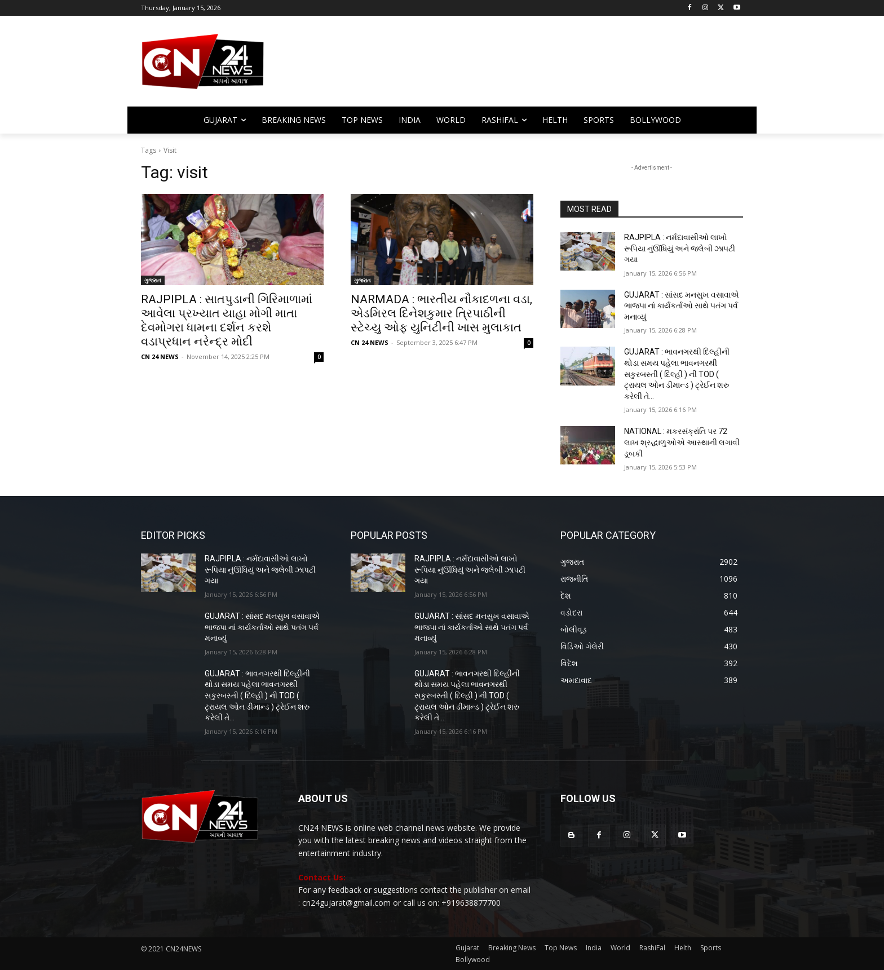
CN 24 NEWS (160, 356)
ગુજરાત (152, 280)
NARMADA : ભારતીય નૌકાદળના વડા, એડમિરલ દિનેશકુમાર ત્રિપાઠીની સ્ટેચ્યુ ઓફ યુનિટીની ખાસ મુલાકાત (441, 313)
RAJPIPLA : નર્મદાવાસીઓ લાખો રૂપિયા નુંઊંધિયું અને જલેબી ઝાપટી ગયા (679, 248)
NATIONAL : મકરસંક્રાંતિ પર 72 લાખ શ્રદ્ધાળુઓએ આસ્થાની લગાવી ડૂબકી (682, 442)
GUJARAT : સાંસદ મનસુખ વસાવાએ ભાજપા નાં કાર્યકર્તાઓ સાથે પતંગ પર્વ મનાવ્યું (681, 305)
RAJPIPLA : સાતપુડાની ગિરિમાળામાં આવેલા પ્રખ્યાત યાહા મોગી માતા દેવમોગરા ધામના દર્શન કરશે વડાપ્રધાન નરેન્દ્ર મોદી (226, 320)
